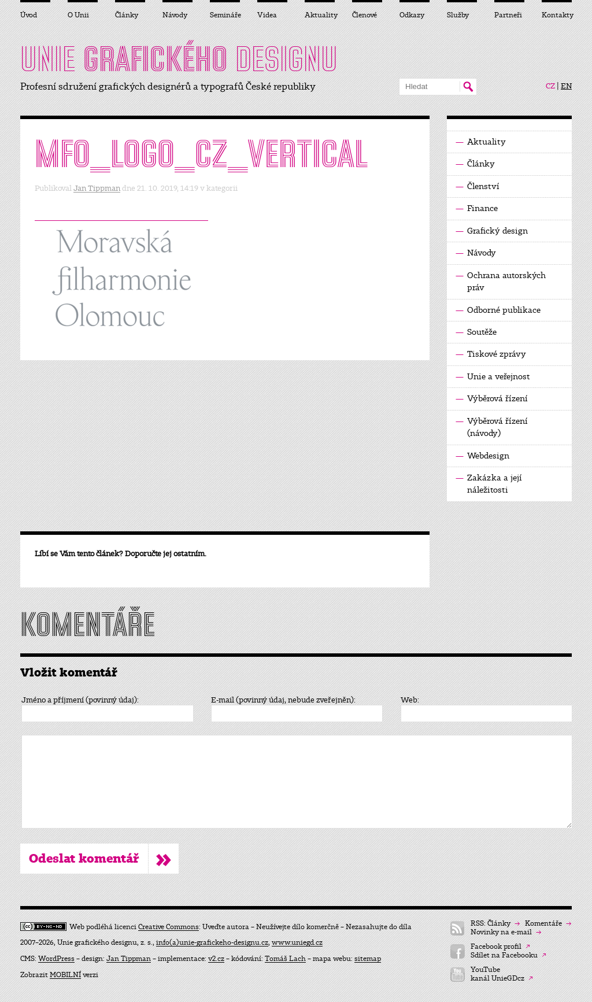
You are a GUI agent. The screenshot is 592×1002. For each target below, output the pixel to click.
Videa (267, 15)
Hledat (468, 87)
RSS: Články (495, 923)
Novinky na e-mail (506, 932)
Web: (410, 700)
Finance (477, 208)
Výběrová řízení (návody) (492, 426)
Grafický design (492, 231)
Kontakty (557, 15)
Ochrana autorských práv (501, 281)
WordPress (56, 959)
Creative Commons (168, 927)
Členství (478, 186)
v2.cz (216, 959)
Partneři (508, 15)
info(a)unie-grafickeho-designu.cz (212, 942)
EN (566, 86)
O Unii (78, 15)
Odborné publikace (498, 310)
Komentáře (548, 923)
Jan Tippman (96, 188)
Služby (458, 15)
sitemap (367, 959)
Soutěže (476, 332)
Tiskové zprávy (491, 354)
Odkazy (411, 15)
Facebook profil (500, 947)
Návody (476, 253)
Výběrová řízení (492, 399)
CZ (550, 86)
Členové (364, 15)
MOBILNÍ (65, 975)
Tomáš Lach (285, 959)
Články (475, 164)
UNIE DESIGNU (179, 59)
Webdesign (482, 456)
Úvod (28, 15)
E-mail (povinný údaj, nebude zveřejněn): (283, 700)
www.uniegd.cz (297, 942)
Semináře (225, 15)
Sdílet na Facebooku (508, 955)
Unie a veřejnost (493, 377)
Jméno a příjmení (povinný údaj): (80, 700)
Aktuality (481, 142)
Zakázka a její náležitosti (489, 483)
